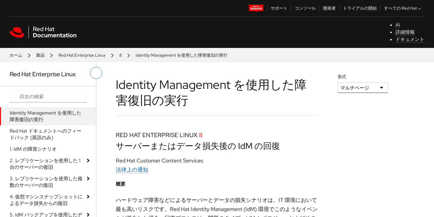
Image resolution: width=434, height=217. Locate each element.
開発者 (329, 8)
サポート (279, 8)
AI (397, 25)
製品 (40, 55)
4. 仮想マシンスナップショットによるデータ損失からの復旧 (46, 199)
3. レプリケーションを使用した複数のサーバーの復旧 (46, 181)
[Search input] (48, 96)
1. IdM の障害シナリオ (33, 149)
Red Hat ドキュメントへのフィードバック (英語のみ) (45, 134)
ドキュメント (409, 39)
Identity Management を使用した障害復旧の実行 (45, 116)
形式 (342, 76)
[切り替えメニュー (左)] (96, 73)
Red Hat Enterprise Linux (81, 55)
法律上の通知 (132, 169)
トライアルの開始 (360, 8)
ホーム (16, 55)
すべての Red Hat (403, 8)
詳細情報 (405, 32)
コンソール (305, 8)
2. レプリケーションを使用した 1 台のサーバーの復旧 (45, 163)
